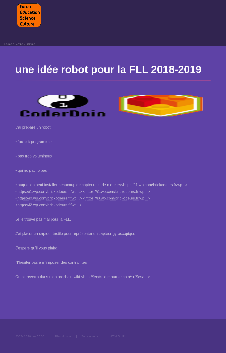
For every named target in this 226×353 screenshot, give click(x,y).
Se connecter (90, 336)
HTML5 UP (117, 336)
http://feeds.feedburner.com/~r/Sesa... (115, 277)
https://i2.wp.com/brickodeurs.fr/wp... (48, 205)
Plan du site (63, 336)
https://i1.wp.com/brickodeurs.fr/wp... (154, 185)
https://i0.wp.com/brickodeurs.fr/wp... (48, 199)
